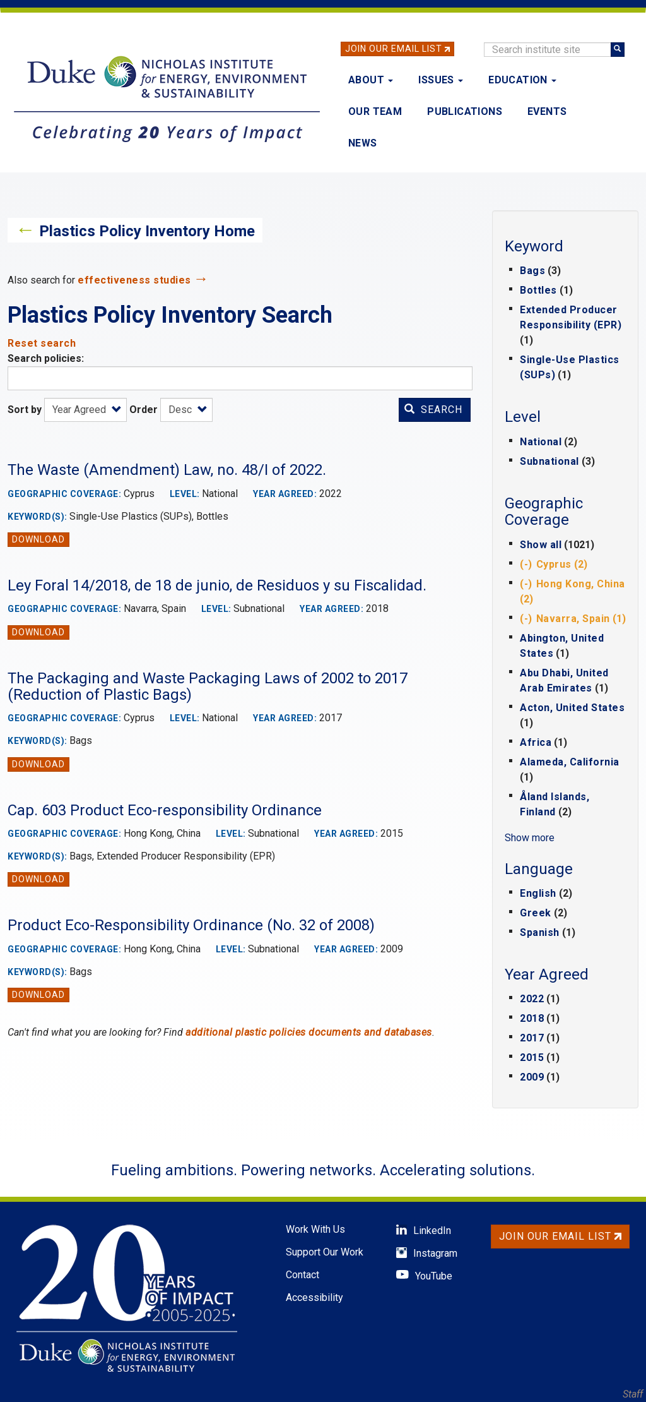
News (362, 143)
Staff (633, 1394)
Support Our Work (324, 1252)
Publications (464, 111)
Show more (530, 838)
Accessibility (314, 1297)
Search (433, 410)
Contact (302, 1275)
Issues (440, 80)
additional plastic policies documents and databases (308, 1032)
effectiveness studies (134, 280)
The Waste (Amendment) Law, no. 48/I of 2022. (167, 470)
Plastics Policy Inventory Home (147, 231)
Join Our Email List (393, 49)
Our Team (375, 111)
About (370, 80)
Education (522, 80)
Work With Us (315, 1229)
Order (143, 410)
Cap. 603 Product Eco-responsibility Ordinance (165, 810)
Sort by (25, 410)
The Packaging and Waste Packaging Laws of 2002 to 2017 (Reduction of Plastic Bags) (208, 686)
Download (38, 539)
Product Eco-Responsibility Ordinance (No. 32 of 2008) (191, 925)
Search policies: (46, 358)
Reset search (42, 343)
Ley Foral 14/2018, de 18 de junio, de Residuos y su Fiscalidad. (217, 585)
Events (547, 111)
